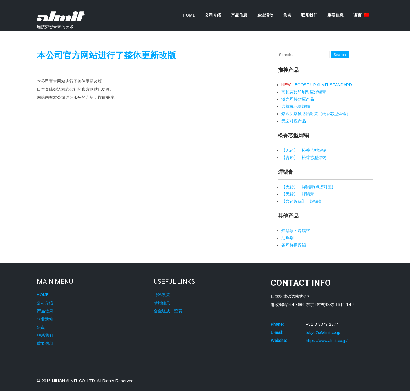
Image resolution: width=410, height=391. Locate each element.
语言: (361, 15)
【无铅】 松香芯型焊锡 (303, 150)
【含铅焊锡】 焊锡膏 (301, 201)
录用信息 (162, 303)
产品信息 (239, 15)
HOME (189, 15)
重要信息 (335, 15)
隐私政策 (162, 294)
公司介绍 (213, 15)
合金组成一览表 (168, 311)
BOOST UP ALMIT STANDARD (316, 84)
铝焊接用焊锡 (293, 245)
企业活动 (265, 15)
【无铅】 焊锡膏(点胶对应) (307, 186)
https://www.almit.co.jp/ (327, 340)
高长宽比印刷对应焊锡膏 (303, 92)
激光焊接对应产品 (297, 99)
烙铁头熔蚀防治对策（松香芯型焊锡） (316, 113)
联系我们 (309, 15)
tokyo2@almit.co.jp (323, 332)
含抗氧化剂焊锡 (295, 106)
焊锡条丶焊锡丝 (295, 230)
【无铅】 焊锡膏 (297, 194)
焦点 (287, 15)
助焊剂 (287, 238)
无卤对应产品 (293, 121)
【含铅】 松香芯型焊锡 (303, 157)
